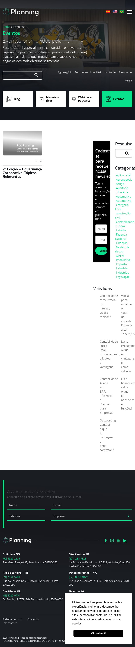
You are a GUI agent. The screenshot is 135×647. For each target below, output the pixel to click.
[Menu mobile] (129, 12)
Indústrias (110, 72)
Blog (13, 99)
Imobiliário (96, 72)
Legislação (123, 277)
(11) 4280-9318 (77, 558)
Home (6, 27)
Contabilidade (125, 222)
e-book (120, 226)
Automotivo (81, 72)
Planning (28, 145)
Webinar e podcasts (82, 98)
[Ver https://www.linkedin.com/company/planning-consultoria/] (124, 540)
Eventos (114, 99)
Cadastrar (103, 250)
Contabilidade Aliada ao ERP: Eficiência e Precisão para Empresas (109, 395)
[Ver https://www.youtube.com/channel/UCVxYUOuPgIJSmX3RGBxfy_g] (118, 540)
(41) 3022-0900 (11, 595)
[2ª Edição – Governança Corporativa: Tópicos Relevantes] (22, 143)
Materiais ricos (49, 98)
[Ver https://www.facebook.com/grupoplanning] (105, 540)
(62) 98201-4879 (78, 577)
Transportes (125, 72)
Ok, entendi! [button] (98, 633)
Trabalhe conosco (12, 619)
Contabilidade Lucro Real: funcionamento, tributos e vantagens (110, 354)
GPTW (120, 255)
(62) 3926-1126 (11, 558)
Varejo (128, 80)
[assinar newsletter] (128, 515)
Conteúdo (32, 619)
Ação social (123, 175)
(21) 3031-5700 (11, 577)
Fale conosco (10, 622)
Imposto (121, 264)
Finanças (121, 243)
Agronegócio (65, 72)
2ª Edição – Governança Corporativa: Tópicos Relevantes (22, 172)
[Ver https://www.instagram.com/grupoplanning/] (112, 540)
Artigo (120, 184)
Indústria (122, 268)
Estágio (121, 230)
